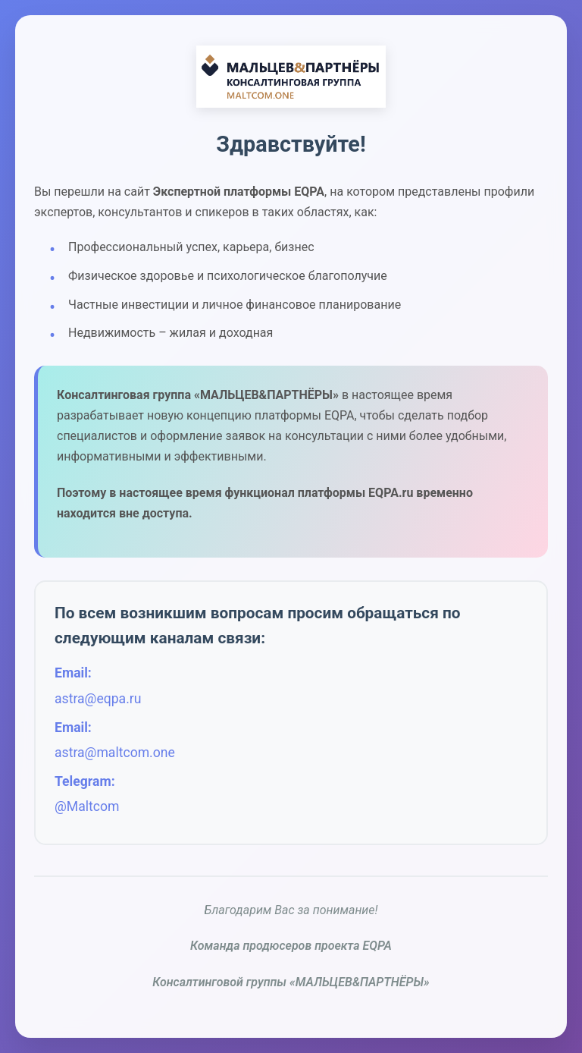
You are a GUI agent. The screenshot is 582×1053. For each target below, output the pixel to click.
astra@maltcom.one (115, 752)
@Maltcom (87, 806)
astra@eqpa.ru (98, 698)
